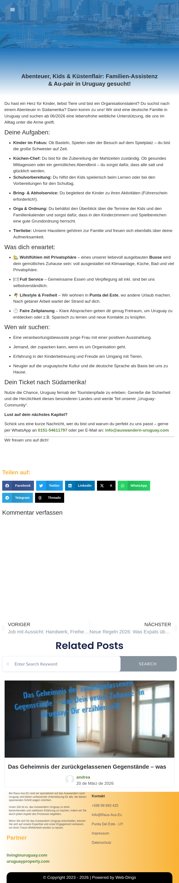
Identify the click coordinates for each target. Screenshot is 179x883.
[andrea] (70, 780)
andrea (83, 777)
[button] (12, 9)
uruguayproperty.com (28, 861)
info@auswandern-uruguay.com (136, 430)
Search (157, 663)
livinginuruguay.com (27, 855)
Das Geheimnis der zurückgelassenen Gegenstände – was (87, 766)
